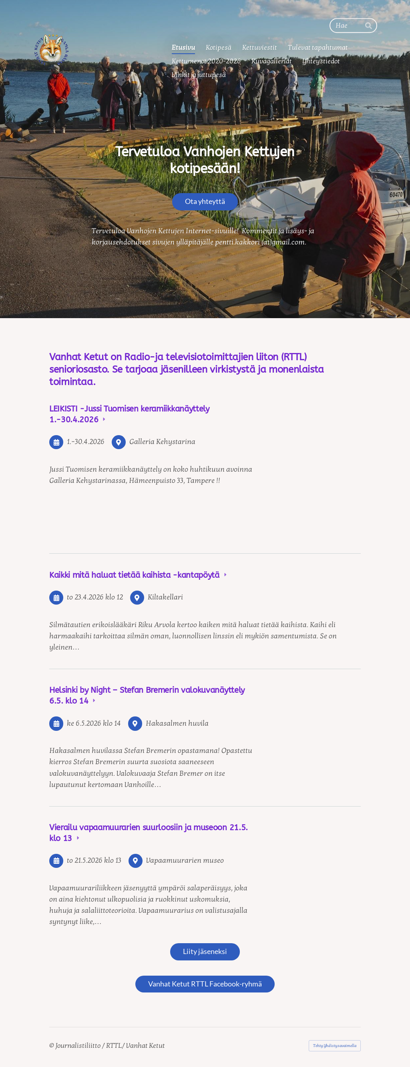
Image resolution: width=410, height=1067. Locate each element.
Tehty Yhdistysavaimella (334, 1045)
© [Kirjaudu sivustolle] (52, 1045)
